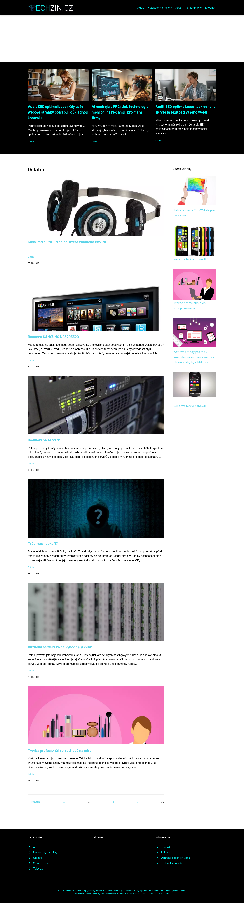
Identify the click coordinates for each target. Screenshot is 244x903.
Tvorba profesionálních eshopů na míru (60, 750)
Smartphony (194, 7)
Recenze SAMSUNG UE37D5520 (53, 336)
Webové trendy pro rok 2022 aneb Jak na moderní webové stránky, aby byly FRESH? (193, 357)
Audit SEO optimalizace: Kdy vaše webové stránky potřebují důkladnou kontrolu (58, 112)
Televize (210, 7)
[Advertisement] (122, 38)
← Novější (34, 801)
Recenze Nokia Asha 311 (189, 406)
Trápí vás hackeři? (43, 543)
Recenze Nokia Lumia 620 (191, 259)
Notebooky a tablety (160, 7)
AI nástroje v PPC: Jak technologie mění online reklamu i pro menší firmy (120, 112)
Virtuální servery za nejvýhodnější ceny (60, 647)
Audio (140, 7)
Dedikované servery (44, 440)
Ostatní (179, 7)
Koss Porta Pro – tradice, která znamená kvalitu (67, 241)
